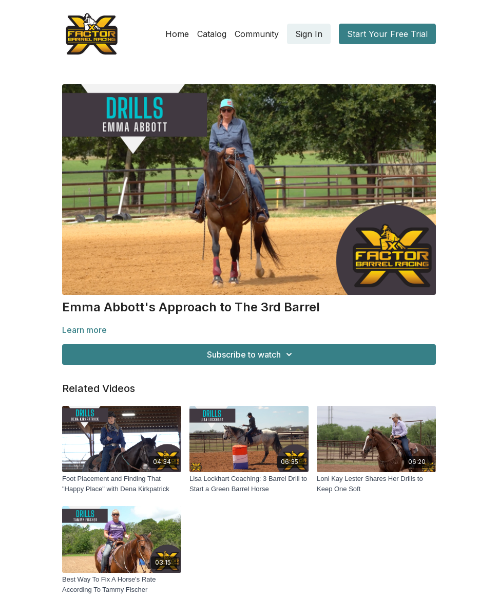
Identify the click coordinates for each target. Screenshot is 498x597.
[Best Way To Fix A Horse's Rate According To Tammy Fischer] (121, 584)
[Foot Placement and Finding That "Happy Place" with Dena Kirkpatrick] (121, 484)
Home (177, 34)
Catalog (211, 34)
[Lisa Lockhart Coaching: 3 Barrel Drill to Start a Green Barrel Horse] (249, 484)
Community (257, 34)
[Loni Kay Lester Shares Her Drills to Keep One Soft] (376, 484)
